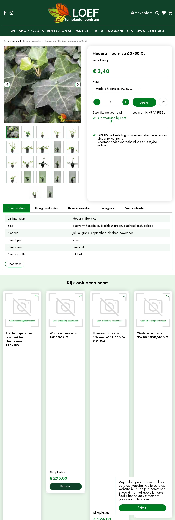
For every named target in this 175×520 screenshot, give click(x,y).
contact (51, 463)
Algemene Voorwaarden (115, 515)
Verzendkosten (135, 208)
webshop (52, 457)
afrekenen (96, 469)
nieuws (50, 469)
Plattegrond (107, 208)
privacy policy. (161, 471)
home (50, 452)
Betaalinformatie (79, 208)
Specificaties (16, 208)
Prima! (142, 507)
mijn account (98, 452)
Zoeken (157, 13)
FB (5, 13)
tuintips (51, 474)
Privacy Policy (89, 515)
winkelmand (98, 463)
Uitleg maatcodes (46, 208)
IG (11, 13)
